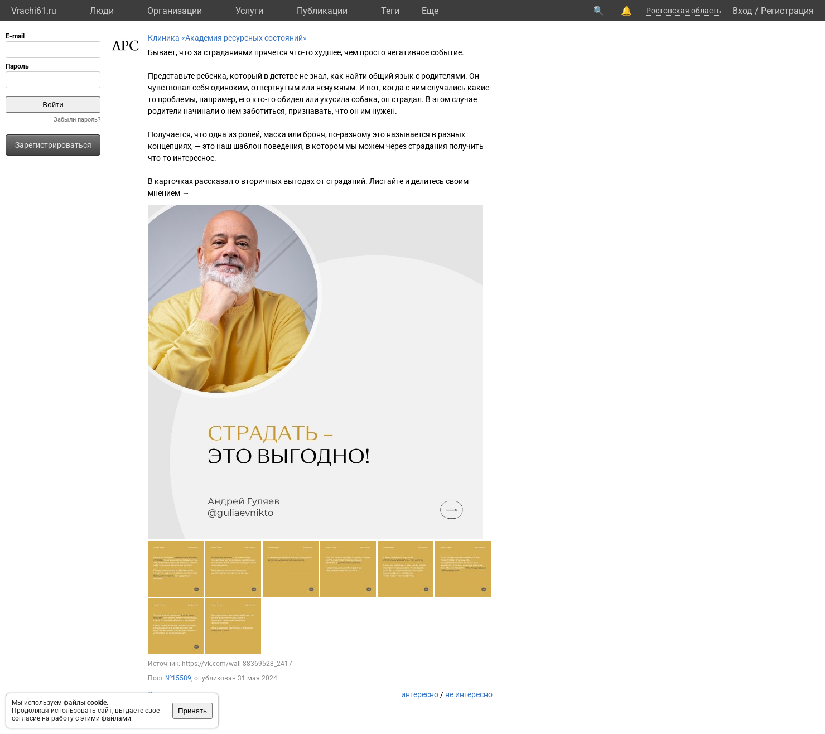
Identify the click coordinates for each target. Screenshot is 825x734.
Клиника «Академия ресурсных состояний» (227, 37)
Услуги (249, 11)
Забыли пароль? (77, 119)
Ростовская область (683, 10)
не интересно (469, 694)
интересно (419, 694)
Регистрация (787, 11)
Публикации (322, 11)
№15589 (178, 678)
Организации (174, 11)
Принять (192, 711)
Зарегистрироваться (53, 145)
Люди (102, 11)
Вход (742, 11)
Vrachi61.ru (33, 11)
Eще (430, 11)
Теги (390, 11)
